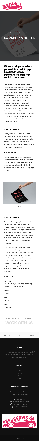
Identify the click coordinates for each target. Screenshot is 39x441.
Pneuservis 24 (19, 438)
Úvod (19, 370)
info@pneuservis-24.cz (19, 401)
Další (32, 335)
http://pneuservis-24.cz (19, 404)
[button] (18, 206)
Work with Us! (20, 323)
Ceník (19, 376)
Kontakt (19, 378)
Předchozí (6, 335)
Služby (19, 373)
